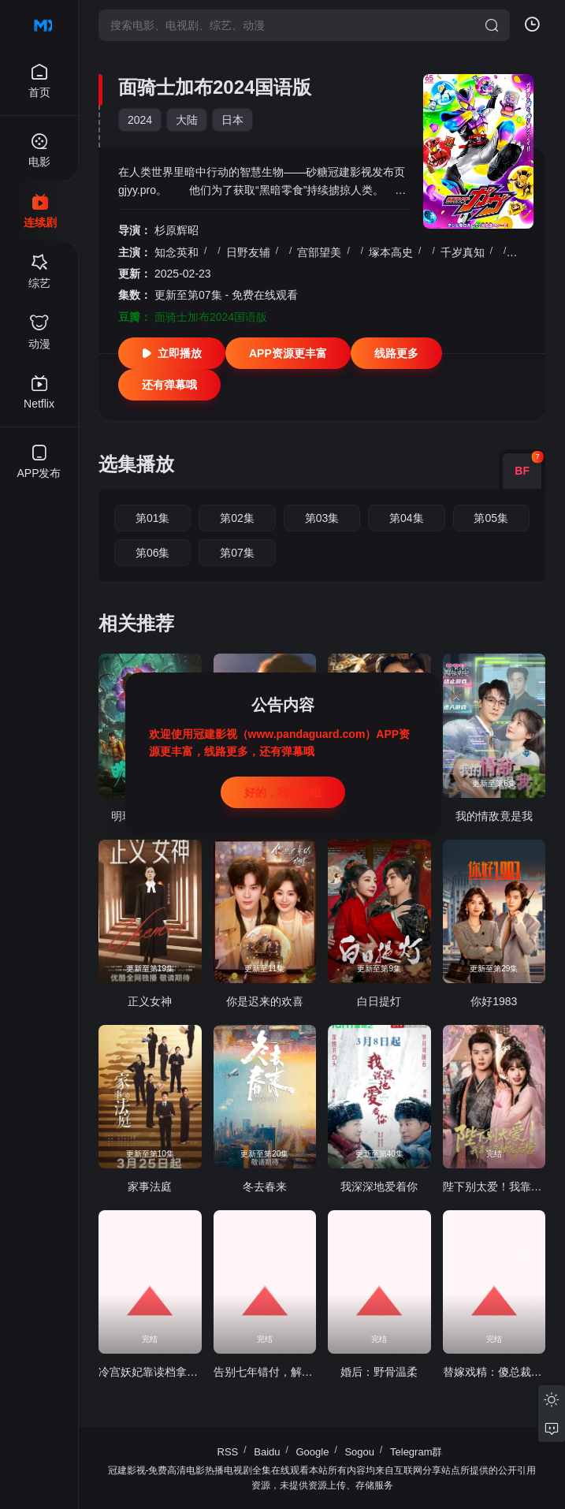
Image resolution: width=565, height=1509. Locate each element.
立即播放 (172, 353)
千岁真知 (462, 252)
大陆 (187, 120)
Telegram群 (416, 1452)
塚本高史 (391, 252)
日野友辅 (248, 252)
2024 (140, 120)
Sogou (359, 1452)
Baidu (267, 1452)
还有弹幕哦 (169, 384)
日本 (232, 120)
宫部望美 (319, 252)
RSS (228, 1452)
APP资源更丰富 (288, 353)
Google (312, 1452)
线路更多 (396, 353)
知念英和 (176, 252)
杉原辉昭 (176, 230)
